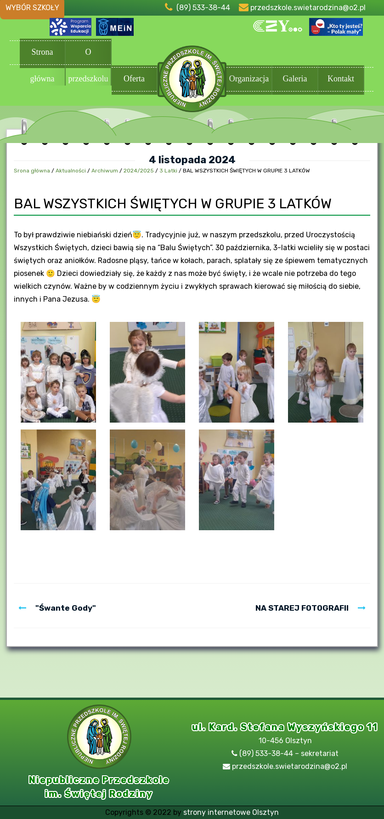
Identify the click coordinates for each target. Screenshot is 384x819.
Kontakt (340, 79)
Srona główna (32, 170)
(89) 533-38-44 (203, 7)
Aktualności (71, 170)
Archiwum (104, 170)
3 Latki (168, 170)
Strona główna (42, 54)
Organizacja (248, 79)
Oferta (134, 79)
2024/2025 (139, 170)
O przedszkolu (88, 54)
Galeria (294, 79)
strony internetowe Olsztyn (231, 812)
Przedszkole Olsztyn (192, 80)
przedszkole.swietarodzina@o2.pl (308, 7)
